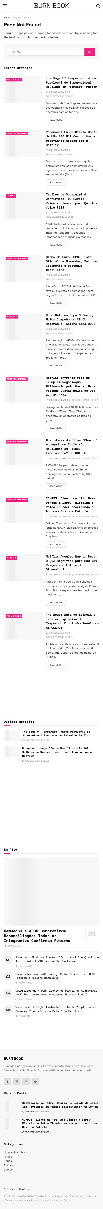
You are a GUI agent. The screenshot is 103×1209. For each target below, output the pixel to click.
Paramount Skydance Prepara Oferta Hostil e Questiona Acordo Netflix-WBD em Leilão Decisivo (57, 959)
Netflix (11, 558)
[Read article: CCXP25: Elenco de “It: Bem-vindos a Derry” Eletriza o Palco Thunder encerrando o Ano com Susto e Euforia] (23, 509)
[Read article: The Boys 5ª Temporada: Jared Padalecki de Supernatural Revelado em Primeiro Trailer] (23, 89)
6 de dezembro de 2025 (59, 637)
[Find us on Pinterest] (35, 1081)
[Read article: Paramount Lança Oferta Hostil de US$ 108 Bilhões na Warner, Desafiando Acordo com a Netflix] (23, 143)
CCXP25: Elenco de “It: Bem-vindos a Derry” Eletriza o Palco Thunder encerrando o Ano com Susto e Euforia (70, 504)
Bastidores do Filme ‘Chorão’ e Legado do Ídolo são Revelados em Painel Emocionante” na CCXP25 (71, 446)
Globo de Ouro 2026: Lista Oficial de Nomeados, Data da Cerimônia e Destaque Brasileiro (71, 263)
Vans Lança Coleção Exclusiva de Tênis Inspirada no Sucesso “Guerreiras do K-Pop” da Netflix (55, 1009)
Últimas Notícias (14, 1152)
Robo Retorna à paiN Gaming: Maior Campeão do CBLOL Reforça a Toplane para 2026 (70, 319)
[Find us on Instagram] (26, 1081)
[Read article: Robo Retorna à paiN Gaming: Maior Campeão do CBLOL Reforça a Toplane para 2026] (23, 326)
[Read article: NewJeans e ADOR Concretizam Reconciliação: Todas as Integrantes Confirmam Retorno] (51, 891)
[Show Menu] (5, 6)
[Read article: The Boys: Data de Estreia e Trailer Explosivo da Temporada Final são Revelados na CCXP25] (23, 626)
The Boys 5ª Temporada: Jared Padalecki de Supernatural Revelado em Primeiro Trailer (71, 82)
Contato (24, 1189)
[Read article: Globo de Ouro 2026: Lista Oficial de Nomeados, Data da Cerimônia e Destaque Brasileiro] (23, 268)
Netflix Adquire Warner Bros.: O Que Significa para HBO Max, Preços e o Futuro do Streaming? (72, 563)
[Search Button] (98, 6)
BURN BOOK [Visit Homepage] (51, 6)
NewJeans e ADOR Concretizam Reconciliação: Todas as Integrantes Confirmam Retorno (37, 935)
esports (12, 316)
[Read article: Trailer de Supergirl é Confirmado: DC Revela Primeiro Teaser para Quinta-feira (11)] (23, 205)
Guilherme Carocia (59, 92)
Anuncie (9, 1189)
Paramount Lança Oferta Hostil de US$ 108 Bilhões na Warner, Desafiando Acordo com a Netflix (72, 138)
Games (8, 1169)
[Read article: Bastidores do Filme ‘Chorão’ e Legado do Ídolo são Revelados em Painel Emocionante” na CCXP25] (23, 451)
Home (7, 17)
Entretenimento (17, 133)
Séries (8, 1161)
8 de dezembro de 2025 (59, 96)
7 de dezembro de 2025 (85, 400)
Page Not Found (22, 17)
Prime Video (14, 79)
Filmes (11, 196)
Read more (57, 119)
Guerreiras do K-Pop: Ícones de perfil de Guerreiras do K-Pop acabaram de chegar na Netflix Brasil (56, 992)
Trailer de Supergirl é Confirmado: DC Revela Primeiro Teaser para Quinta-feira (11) (71, 201)
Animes (8, 1165)
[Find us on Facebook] (7, 1081)
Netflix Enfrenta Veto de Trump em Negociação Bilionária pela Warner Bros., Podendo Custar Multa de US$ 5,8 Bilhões (72, 386)
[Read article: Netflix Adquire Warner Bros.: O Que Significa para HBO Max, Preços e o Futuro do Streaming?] (23, 567)
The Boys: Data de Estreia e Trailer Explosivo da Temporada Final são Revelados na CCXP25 (72, 621)
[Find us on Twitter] (16, 1081)
